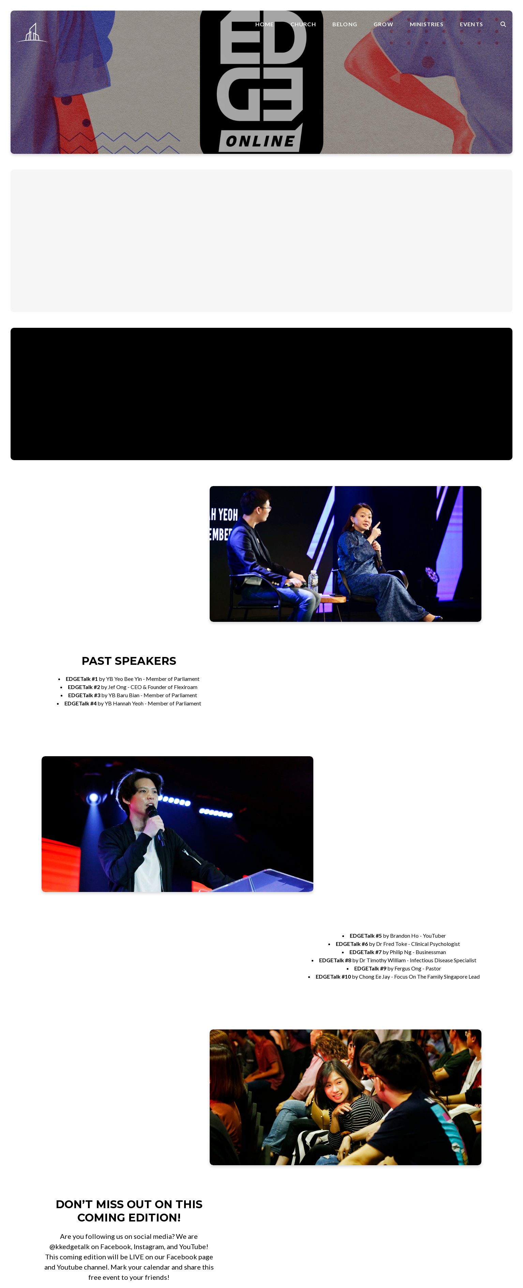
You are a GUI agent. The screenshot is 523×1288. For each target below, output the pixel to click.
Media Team (351, 1142)
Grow (383, 24)
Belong (344, 24)
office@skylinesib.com (198, 1087)
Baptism (281, 1118)
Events (471, 24)
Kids (342, 1134)
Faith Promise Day (358, 1096)
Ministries (427, 24)
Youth (343, 1159)
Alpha (343, 1118)
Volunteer (414, 1096)
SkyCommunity (355, 1167)
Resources (283, 1183)
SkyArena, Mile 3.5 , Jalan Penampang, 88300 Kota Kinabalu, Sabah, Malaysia (201, 1136)
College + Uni (353, 1126)
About (344, 1088)
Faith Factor (285, 1142)
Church (303, 24)
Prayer (279, 1175)
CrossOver (284, 1126)
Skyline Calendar (441, 1118)
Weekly (431, 1126)
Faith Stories (285, 1150)
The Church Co (46, 1248)
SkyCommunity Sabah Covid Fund (376, 1175)
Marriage (282, 1159)
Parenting (282, 1167)
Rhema (279, 1191)
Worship (347, 1150)
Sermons (281, 1200)
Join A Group (418, 1088)
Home (264, 24)
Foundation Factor (292, 1134)
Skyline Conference (444, 1134)
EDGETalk (434, 1142)
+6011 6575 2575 (192, 1107)
